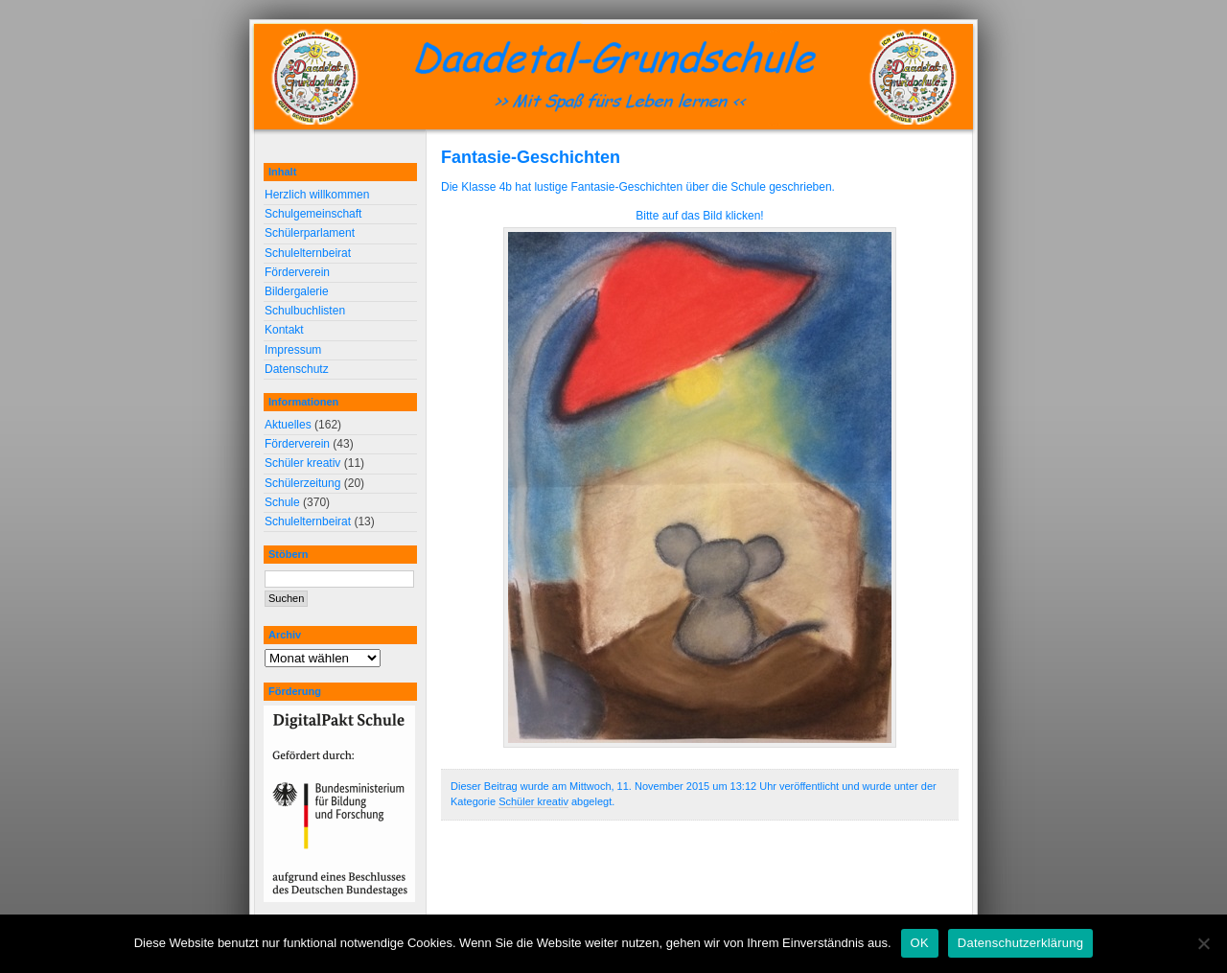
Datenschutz (297, 369)
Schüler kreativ (533, 801)
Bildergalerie (297, 291)
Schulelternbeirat (308, 253)
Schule (282, 502)
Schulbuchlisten (305, 310)
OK (920, 943)
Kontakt (284, 329)
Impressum (293, 350)
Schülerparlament (310, 233)
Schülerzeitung (302, 483)
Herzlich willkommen (317, 194)
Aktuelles (288, 424)
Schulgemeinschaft (313, 213)
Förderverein (297, 272)
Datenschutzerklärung (1020, 943)
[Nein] (1203, 943)
